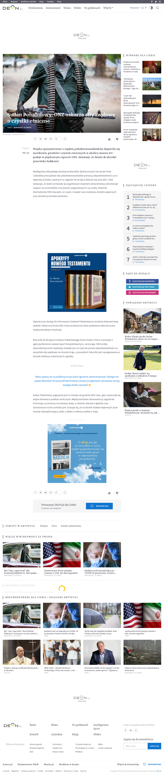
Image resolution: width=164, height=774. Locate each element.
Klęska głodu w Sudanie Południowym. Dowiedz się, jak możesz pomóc (141, 412)
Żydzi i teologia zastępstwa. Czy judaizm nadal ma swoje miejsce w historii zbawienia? (146, 259)
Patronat (83, 771)
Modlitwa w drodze (28, 2)
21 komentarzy (139, 210)
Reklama (59, 771)
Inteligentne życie (101, 726)
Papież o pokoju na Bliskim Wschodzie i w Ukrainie (21, 669)
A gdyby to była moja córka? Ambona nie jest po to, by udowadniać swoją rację (145, 207)
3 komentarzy (138, 231)
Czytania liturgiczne (83, 744)
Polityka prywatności (28, 771)
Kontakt (40, 771)
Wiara (67, 7)
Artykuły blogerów (37, 748)
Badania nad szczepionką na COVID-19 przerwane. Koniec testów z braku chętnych (100, 573)
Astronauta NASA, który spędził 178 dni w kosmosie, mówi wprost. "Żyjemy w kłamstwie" (102, 670)
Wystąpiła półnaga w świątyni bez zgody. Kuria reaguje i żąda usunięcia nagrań (132, 118)
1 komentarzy (138, 241)
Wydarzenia (35, 7)
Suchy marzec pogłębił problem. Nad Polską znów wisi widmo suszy (101, 632)
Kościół (128, 415)
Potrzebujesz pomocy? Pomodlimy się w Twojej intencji (143, 217)
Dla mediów (49, 771)
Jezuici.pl (8, 764)
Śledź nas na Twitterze (141, 287)
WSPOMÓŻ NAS (152, 764)
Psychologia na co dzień (84, 748)
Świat (9, 127)
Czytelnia (56, 734)
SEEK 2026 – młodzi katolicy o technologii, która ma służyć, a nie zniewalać (59, 670)
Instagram (160, 2)
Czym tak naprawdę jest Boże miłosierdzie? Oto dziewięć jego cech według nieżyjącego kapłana (132, 104)
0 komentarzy (138, 200)
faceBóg (50, 2)
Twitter (156, 2)
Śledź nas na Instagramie (142, 292)
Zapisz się (154, 746)
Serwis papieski (36, 744)
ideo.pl (158, 771)
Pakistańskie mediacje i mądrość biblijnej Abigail (143, 247)
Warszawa (134, 8)
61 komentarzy (139, 220)
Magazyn (14, 2)
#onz (54, 525)
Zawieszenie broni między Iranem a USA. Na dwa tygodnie (61, 571)
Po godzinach (92, 7)
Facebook (151, 2)
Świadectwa (57, 748)
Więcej (107, 7)
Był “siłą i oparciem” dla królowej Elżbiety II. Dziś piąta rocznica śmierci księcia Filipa (20, 573)
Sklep (59, 2)
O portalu (6, 771)
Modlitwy (79, 751)
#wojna (44, 525)
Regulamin (15, 771)
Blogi (41, 2)
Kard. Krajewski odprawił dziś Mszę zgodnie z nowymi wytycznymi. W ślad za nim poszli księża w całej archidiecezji (131, 138)
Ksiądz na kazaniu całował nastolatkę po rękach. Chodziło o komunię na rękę (132, 67)
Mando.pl (49, 764)
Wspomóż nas (99, 506)
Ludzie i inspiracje (105, 748)
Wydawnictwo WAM (28, 764)
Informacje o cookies (71, 771)
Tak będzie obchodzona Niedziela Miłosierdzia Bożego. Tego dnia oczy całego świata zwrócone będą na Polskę (132, 87)
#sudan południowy (71, 525)
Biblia (5, 2)
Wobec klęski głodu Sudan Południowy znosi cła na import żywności (141, 339)
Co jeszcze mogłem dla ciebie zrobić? (143, 227)
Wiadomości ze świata (22, 127)
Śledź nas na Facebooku (141, 281)
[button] (151, 8)
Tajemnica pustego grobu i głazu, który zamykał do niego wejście (144, 238)
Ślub (31, 751)
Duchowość (57, 744)
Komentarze (53, 7)
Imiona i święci (58, 751)
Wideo (77, 7)
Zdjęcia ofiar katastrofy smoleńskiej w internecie (142, 669)
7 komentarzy (138, 262)
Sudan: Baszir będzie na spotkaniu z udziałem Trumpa (140, 374)
